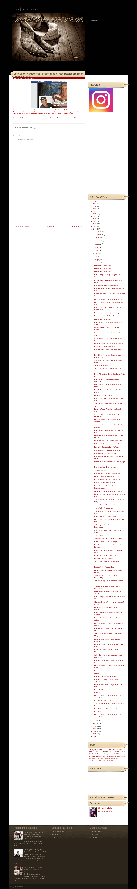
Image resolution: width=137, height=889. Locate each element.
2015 (95, 226)
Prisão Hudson (120, 752)
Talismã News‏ (98, 535)
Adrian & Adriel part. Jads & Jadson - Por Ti (108, 491)
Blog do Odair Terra (58, 831)
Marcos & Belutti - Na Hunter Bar (104, 483)
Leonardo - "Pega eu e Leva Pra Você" (106, 447)
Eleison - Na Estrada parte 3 (103, 268)
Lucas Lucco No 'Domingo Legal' (104, 346)
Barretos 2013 (93, 754)
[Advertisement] (31, 208)
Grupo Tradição (95, 834)
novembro (98, 235)
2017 (95, 221)
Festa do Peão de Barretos (118, 758)
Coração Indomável (110, 754)
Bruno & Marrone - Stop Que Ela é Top (106, 313)
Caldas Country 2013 (105, 758)
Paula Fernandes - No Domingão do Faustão (108, 343)
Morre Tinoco (121, 756)
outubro (97, 238)
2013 (95, 724)
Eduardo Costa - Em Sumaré (103, 395)
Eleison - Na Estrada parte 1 (103, 319)
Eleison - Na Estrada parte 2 (103, 272)
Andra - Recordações (101, 365)
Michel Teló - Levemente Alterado (105, 555)
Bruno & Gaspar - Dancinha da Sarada (106, 476)
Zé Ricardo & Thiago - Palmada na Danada (108, 538)
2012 (95, 726)
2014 (95, 229)
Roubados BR (56, 837)
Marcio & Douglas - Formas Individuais (106, 285)
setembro (98, 241)
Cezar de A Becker (106, 808)
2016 (95, 224)
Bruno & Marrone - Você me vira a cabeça (107, 316)
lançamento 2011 (106, 752)
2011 (95, 729)
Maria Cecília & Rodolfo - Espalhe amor (107, 473)
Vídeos (33, 9)
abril (96, 256)
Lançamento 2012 (98, 749)
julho (96, 247)
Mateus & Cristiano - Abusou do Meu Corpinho (109, 444)
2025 (95, 201)
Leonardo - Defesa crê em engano (105, 676)
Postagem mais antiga (76, 226)
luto (112, 760)
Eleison (101, 754)
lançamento (93, 752)
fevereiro (98, 263)
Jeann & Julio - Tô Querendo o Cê (105, 505)
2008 (95, 736)
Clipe (104, 756)
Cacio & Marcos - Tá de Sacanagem (106, 542)
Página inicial (49, 226)
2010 (95, 731)
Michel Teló (93, 837)
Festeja (91, 760)
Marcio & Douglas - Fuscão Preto (105, 453)
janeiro (97, 720)
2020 (95, 214)
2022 (95, 209)
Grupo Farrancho (95, 831)
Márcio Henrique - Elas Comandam (105, 467)
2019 (95, 216)
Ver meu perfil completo (105, 811)
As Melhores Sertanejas (29, 887)
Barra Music (96, 758)
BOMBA (91, 758)
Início (17, 9)
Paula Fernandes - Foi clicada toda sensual (108, 299)
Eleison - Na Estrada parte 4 (103, 265)
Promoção (98, 760)
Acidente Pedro (117, 749)
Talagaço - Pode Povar (101, 470)
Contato (25, 9)
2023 (95, 206)
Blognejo (55, 834)
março (97, 260)
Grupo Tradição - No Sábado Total (105, 516)
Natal (94, 760)
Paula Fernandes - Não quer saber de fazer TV (109, 441)
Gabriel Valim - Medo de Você (103, 508)
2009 (95, 734)
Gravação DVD (111, 756)
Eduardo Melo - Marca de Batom (104, 567)
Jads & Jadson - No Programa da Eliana (107, 450)
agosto (97, 244)
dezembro (98, 231)
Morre (119, 754)
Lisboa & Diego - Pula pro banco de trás (107, 479)
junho (97, 250)
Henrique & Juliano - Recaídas (104, 558)
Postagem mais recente (22, 226)
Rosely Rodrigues (106, 760)
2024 (95, 204)
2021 (95, 211)
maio (96, 253)
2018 (95, 219)
